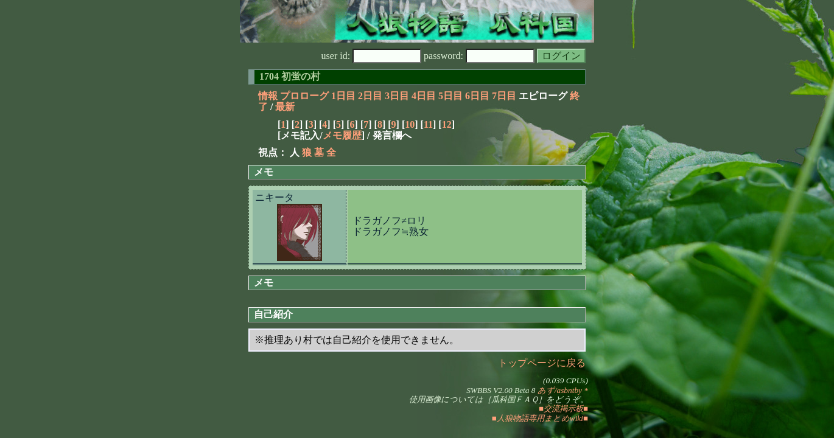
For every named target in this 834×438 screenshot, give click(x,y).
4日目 (424, 96)
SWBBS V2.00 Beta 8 (500, 390)
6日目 (477, 96)
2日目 (370, 96)
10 (410, 124)
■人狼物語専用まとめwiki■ (540, 418)
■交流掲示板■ (563, 408)
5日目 (450, 96)
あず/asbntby (560, 390)
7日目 (504, 96)
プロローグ (304, 96)
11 (428, 124)
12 (447, 124)
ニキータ (274, 197)
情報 (268, 96)
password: (479, 55)
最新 (285, 107)
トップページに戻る (542, 363)
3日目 (397, 96)
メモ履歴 (342, 135)
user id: (371, 55)
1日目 (343, 96)
